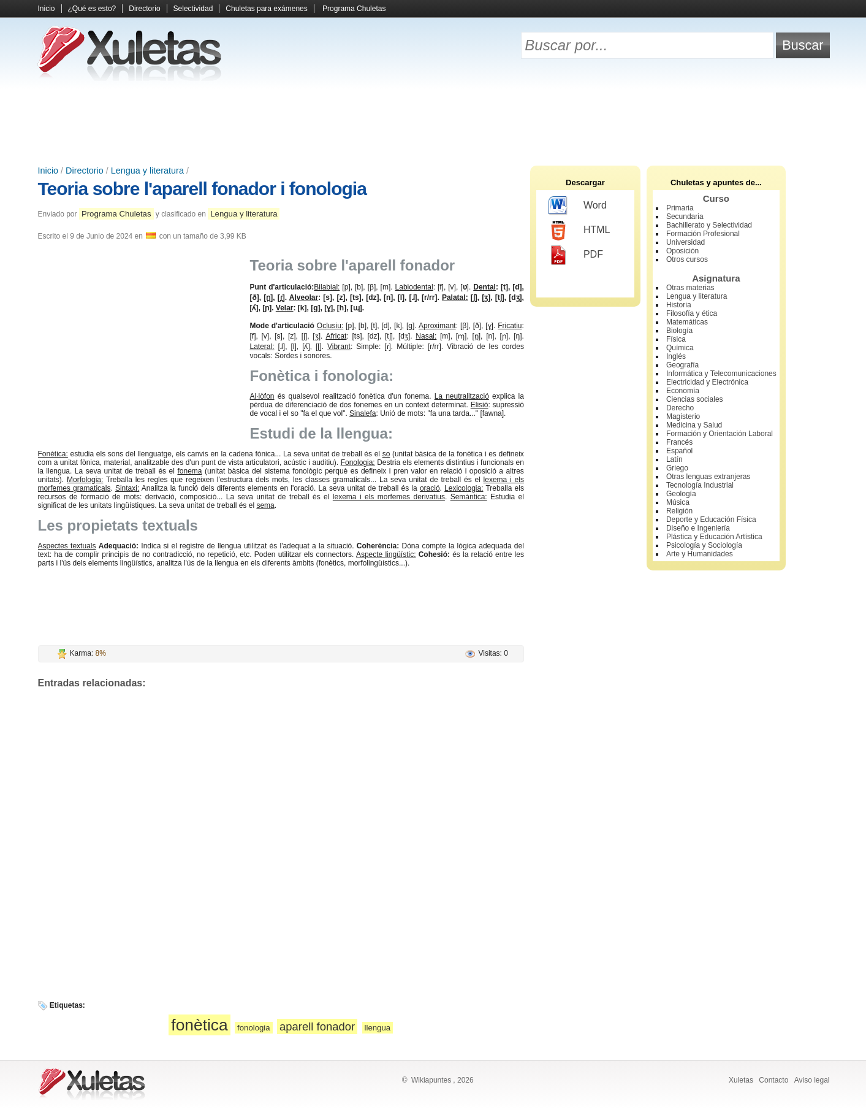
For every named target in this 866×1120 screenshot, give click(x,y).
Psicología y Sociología (704, 545)
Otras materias (690, 287)
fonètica (199, 1025)
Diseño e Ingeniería (698, 528)
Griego (677, 468)
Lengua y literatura (147, 170)
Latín (674, 459)
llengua (378, 1027)
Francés (679, 442)
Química (680, 347)
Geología (681, 493)
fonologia (253, 1027)
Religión (679, 511)
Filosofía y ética (691, 313)
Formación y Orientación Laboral (719, 433)
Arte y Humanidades (699, 554)
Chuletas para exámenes (266, 8)
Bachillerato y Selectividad (709, 225)
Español (679, 451)
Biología (679, 330)
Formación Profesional (703, 233)
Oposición (682, 251)
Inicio (46, 8)
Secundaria (685, 216)
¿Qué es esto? (92, 8)
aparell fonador (317, 1026)
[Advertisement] (433, 122)
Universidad (685, 242)
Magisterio (683, 416)
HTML (579, 230)
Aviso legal (812, 1080)
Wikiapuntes (431, 1080)
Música (677, 502)
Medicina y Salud (694, 425)
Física (676, 339)
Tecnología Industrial (700, 485)
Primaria (680, 208)
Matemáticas (687, 322)
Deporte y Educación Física (711, 519)
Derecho (680, 408)
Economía (682, 390)
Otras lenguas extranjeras (708, 476)
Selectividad (193, 8)
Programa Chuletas (354, 8)
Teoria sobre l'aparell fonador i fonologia (202, 188)
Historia (678, 305)
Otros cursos (687, 259)
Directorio (144, 8)
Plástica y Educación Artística (714, 536)
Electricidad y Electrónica (707, 382)
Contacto (773, 1080)
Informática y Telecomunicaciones (721, 373)
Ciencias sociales (694, 399)
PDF (576, 255)
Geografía (682, 365)
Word (578, 206)
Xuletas (741, 1080)
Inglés (676, 356)
